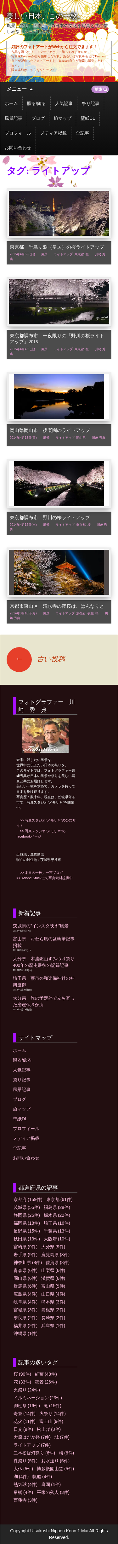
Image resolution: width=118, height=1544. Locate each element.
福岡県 (27, 1223)
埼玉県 (57, 1223)
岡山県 (81, 437)
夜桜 (90, 613)
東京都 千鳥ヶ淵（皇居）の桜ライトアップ (57, 247)
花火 (25, 1421)
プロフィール (18, 133)
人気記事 (64, 103)
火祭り (27, 1389)
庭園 (51, 1484)
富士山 (51, 1421)
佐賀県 (58, 1262)
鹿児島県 (55, 1254)
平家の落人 (53, 1492)
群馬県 (25, 1286)
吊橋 (23, 1492)
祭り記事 (90, 103)
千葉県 (57, 1230)
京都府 (81, 613)
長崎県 (53, 1317)
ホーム (11, 103)
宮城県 (25, 1309)
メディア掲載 (53, 133)
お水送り (55, 1460)
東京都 (79, 254)
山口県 (53, 1294)
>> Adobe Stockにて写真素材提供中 (44, 878)
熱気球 (25, 1484)
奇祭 (25, 1413)
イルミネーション (38, 1397)
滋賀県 (53, 1278)
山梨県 (53, 1270)
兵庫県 (53, 1325)
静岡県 (27, 1215)
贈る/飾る (36, 103)
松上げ (49, 1429)
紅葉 (46, 1374)
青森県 (25, 1270)
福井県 (25, 1325)
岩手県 (25, 1254)
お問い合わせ (18, 147)
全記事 (82, 133)
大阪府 (57, 1238)
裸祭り (25, 1460)
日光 (23, 1429)
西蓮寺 (25, 1500)
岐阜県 (25, 1301)
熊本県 (53, 1301)
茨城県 (27, 1207)
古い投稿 (36, 659)
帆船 (42, 1476)
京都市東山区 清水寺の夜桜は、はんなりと (57, 606)
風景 (44, 254)
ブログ (38, 118)
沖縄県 (25, 1333)
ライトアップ (63, 254)
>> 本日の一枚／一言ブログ (39, 872)
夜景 (46, 1381)
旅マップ (62, 118)
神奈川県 (28, 1262)
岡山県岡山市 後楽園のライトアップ (50, 430)
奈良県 (25, 1317)
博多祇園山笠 (55, 1468)
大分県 (53, 1246)
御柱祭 (27, 1405)
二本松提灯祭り (34, 1452)
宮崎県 (25, 1246)
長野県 (27, 1230)
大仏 (23, 1468)
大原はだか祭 (32, 1437)
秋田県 (27, 1238)
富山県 (53, 1286)
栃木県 (57, 1215)
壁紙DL (88, 118)
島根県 (53, 1309)
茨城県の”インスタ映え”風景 (41, 925)
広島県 (25, 1294)
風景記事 (13, 118)
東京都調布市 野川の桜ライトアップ (50, 517)
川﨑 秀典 (98, 437)
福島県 (57, 1207)
